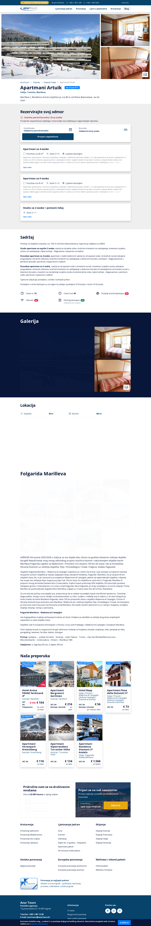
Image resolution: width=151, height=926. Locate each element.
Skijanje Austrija (103, 830)
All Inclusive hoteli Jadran (69, 850)
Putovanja (81, 8)
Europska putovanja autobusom (72, 866)
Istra (60, 830)
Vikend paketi (102, 866)
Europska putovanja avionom (71, 870)
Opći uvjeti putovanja (76, 918)
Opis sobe (27, 167)
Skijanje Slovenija (103, 842)
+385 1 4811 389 (74, 3)
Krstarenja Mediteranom (31, 834)
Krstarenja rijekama (29, 842)
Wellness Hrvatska (104, 870)
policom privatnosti (39, 924)
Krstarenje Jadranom (29, 830)
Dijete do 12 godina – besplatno (72, 842)
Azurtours (24, 82)
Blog (127, 8)
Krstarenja (116, 8)
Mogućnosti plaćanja (76, 914)
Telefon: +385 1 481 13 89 (32, 914)
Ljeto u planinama (98, 8)
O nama (70, 910)
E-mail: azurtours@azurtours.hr (35, 917)
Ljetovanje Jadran (63, 8)
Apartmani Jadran (66, 846)
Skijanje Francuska (104, 834)
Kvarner (61, 834)
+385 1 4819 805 (91, 3)
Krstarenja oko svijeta (30, 838)
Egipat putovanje (27, 866)
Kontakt (125, 3)
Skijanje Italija (50, 82)
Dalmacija (62, 838)
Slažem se (124, 923)
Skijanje (36, 82)
